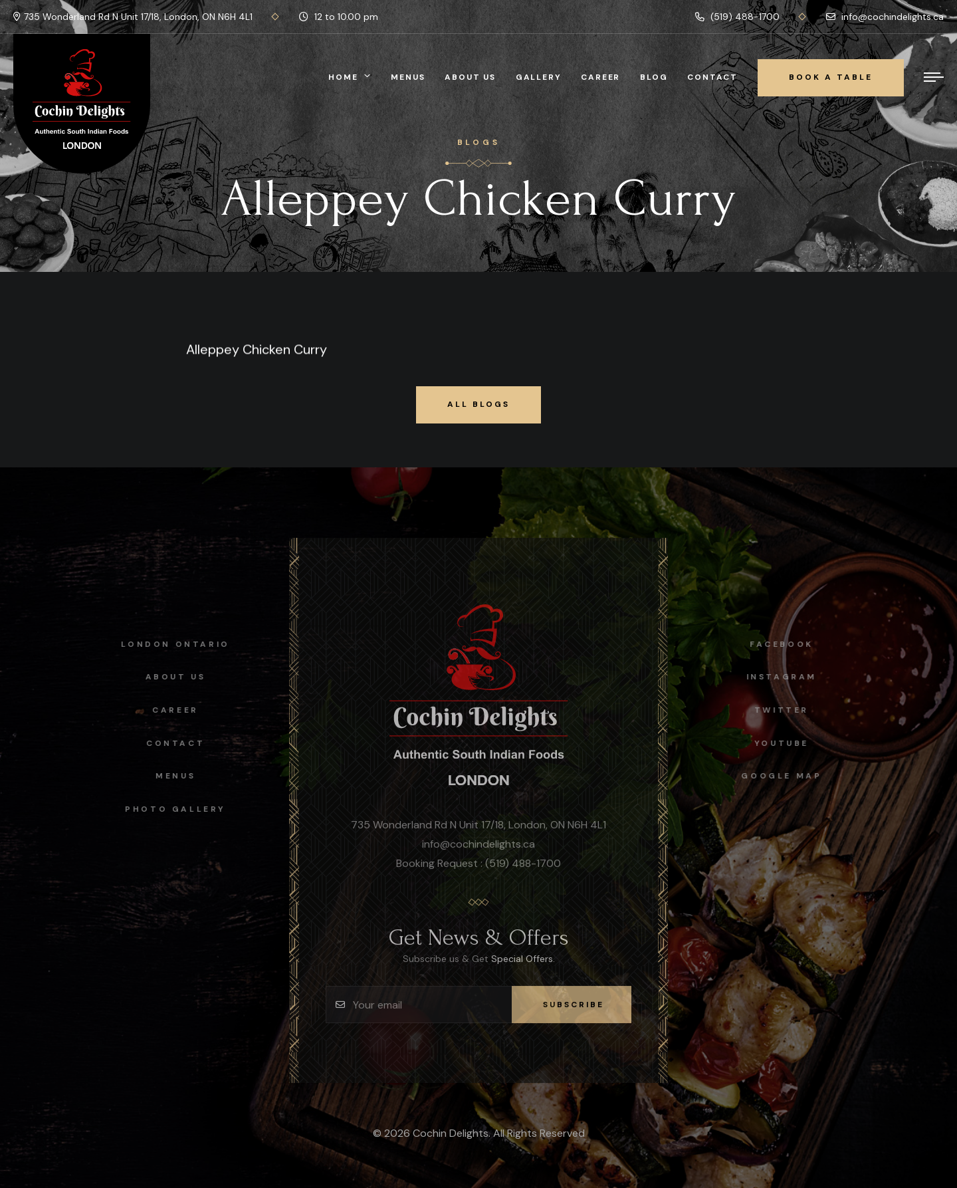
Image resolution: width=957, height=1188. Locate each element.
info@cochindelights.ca (885, 17)
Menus (408, 77)
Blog (653, 77)
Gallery (539, 77)
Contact (712, 77)
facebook (787, 644)
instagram (787, 676)
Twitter (787, 710)
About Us (470, 77)
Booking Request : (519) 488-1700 (478, 869)
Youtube (787, 743)
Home (343, 77)
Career (600, 77)
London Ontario (169, 644)
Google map (788, 776)
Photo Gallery (169, 809)
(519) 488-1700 (737, 17)
